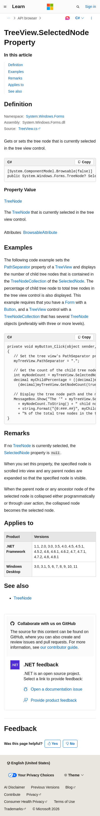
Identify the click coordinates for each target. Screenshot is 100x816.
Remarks (15, 78)
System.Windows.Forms (45, 116)
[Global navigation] (5, 6)
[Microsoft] (50, 7)
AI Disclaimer (14, 787)
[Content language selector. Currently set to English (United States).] (28, 763)
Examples (16, 72)
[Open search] (78, 6)
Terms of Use (64, 802)
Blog (69, 787)
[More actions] (91, 18)
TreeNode (13, 201)
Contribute (12, 795)
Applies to (16, 85)
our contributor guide (58, 647)
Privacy (32, 795)
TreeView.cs (27, 129)
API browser (27, 18)
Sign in (90, 7)
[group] (50, 174)
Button (10, 309)
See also (15, 91)
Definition (15, 65)
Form (69, 302)
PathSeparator (17, 267)
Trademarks (13, 809)
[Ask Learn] (67, 18)
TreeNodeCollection (28, 281)
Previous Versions (45, 787)
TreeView (63, 267)
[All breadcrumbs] (8, 18)
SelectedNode (71, 281)
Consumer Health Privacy (24, 802)
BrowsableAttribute (40, 232)
